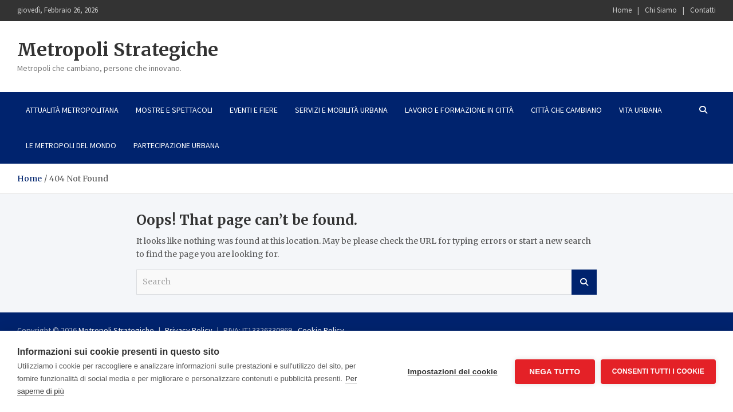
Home (622, 10)
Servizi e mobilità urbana (341, 110)
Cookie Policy (321, 330)
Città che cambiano (566, 110)
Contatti (703, 10)
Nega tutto (554, 371)
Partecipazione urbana (176, 145)
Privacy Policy (188, 330)
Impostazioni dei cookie (453, 371)
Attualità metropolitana (72, 110)
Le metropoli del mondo (71, 145)
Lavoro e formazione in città (459, 110)
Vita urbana (640, 110)
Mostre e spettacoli (174, 110)
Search (584, 282)
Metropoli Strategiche (117, 49)
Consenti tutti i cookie (658, 371)
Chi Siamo (661, 10)
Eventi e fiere (254, 110)
